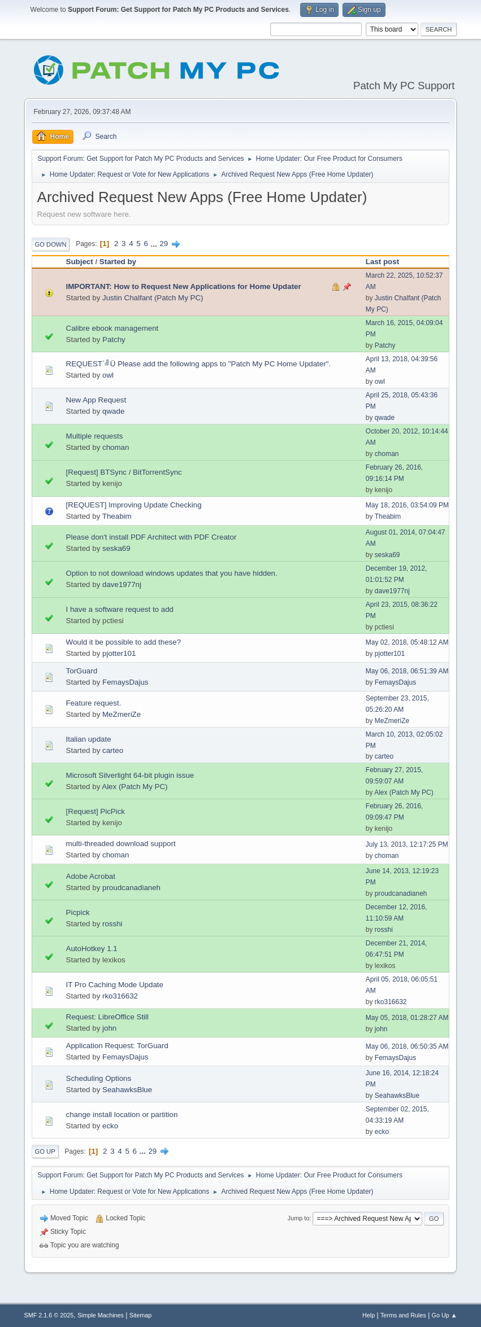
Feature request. (94, 703)
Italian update (88, 739)
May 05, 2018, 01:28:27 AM (407, 1018)
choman (115, 447)
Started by (117, 261)
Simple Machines (100, 1315)
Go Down (51, 244)
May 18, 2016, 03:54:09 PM (407, 505)
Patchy (113, 339)
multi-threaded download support (121, 843)
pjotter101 (119, 653)
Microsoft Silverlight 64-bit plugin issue (130, 775)
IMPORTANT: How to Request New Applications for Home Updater (183, 286)
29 (163, 243)
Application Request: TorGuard (117, 1045)
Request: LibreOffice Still (107, 1017)
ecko (110, 1126)
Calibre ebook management (112, 328)
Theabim (117, 516)
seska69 (116, 548)
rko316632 (120, 996)
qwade (113, 411)
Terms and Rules (403, 1315)
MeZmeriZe (121, 714)
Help (368, 1315)
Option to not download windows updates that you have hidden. (172, 573)
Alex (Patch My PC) (134, 786)
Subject (79, 261)
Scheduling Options (99, 1078)
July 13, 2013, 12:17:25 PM (407, 844)
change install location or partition (122, 1114)
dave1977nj (121, 584)
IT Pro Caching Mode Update (114, 984)
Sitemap (140, 1315)
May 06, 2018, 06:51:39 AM (407, 671)
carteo (112, 750)
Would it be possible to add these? (123, 642)
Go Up (45, 1151)
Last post (382, 261)
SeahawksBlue (127, 1089)
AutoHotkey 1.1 (92, 948)
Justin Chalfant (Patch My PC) (152, 298)
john (109, 1028)
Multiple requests (94, 436)
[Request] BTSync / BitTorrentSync (124, 472)
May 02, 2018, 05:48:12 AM (407, 642)
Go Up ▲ (444, 1315)
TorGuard (82, 671)
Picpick (78, 912)
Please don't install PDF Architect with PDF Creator (151, 537)
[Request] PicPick (95, 811)
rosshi (112, 923)
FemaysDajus (125, 682)
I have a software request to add (120, 609)
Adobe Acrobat (90, 876)
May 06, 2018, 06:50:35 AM (407, 1046)
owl (108, 375)
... (155, 243)
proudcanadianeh (131, 887)
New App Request (96, 400)
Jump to (298, 1218)
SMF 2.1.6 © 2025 (49, 1315)
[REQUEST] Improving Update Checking (134, 505)
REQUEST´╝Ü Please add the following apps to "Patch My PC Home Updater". (198, 364)
